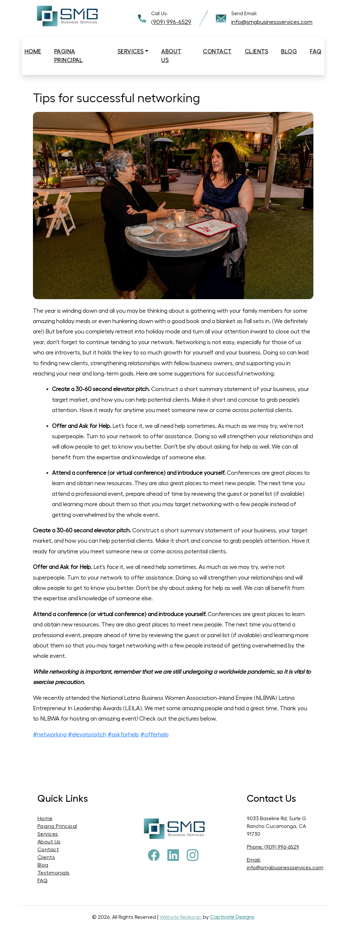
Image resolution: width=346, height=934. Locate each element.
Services (131, 51)
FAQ (42, 880)
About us (171, 56)
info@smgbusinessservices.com (271, 22)
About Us (49, 841)
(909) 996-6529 (171, 22)
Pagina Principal (68, 56)
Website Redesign (181, 917)
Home (33, 51)
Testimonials (53, 872)
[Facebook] (154, 856)
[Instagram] (192, 856)
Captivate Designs (232, 917)
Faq (316, 51)
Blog (289, 51)
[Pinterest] (173, 856)
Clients (256, 51)
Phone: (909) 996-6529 (273, 847)
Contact (217, 51)
